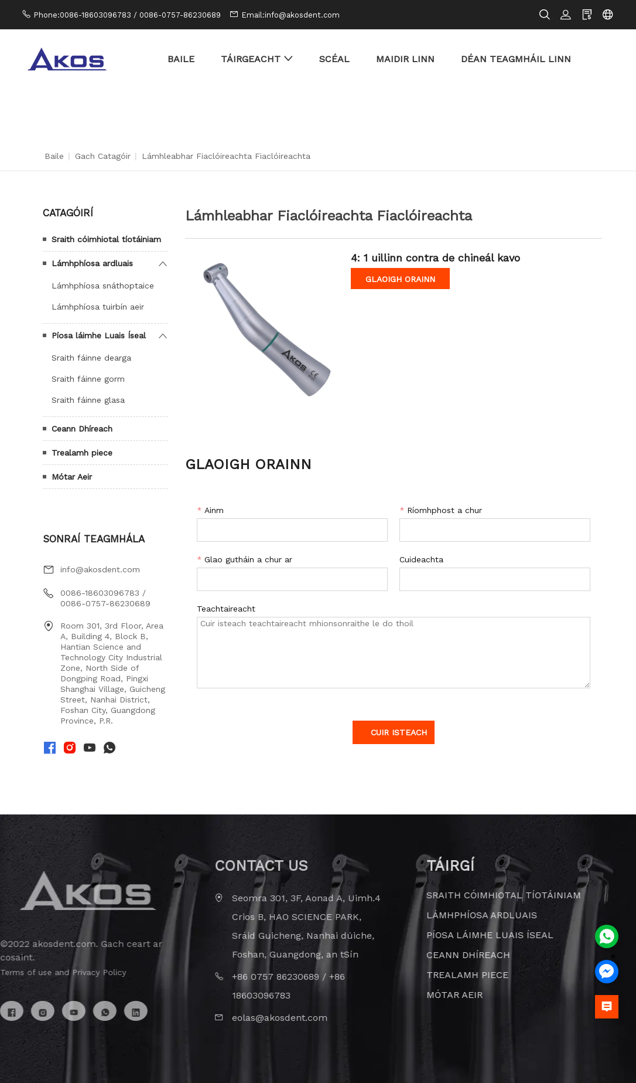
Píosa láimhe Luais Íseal (99, 335)
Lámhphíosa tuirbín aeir (98, 306)
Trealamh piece (82, 452)
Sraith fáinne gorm (88, 378)
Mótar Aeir (72, 476)
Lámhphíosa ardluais (92, 263)
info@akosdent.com (100, 569)
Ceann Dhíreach (82, 428)
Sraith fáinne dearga (91, 357)
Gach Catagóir (103, 156)
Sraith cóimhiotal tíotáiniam (106, 239)
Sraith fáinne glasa (88, 400)
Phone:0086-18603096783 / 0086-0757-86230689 (127, 15)
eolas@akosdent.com (262, 1017)
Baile (54, 156)
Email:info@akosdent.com (290, 15)
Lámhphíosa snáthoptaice (103, 285)
